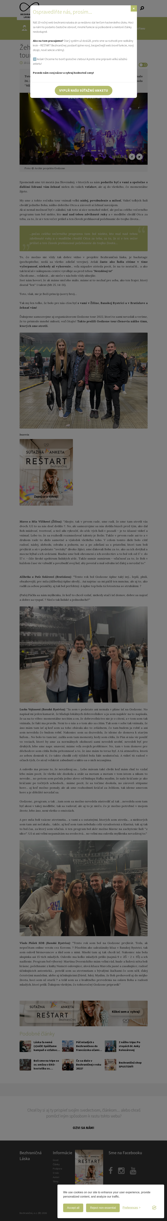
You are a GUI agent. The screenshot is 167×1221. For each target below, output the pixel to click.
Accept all (73, 1207)
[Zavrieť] (134, 8)
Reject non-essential (103, 1207)
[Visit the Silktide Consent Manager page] (154, 1208)
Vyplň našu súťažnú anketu (83, 90)
